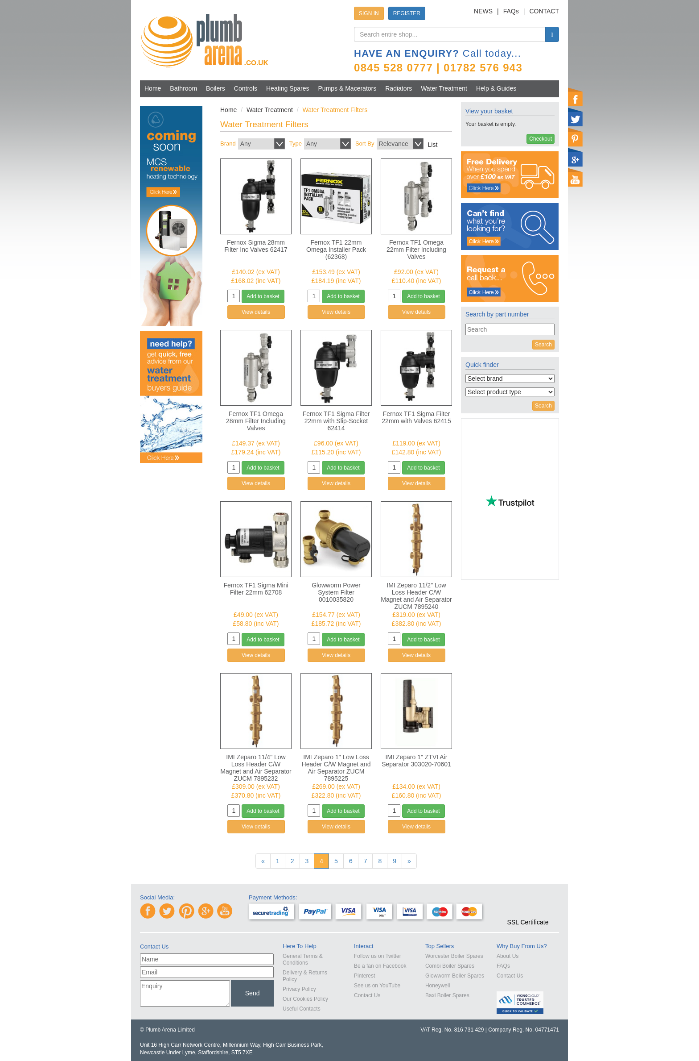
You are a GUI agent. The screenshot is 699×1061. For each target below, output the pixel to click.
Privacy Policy (299, 989)
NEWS (483, 11)
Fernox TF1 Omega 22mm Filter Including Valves (416, 249)
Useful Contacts (302, 1009)
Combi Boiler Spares (449, 966)
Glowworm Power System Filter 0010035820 (336, 592)
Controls (245, 88)
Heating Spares (287, 88)
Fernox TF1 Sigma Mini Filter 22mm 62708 (255, 589)
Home (152, 88)
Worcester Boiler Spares (454, 956)
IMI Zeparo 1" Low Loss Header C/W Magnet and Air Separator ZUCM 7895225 (336, 767)
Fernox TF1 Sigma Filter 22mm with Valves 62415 (416, 417)
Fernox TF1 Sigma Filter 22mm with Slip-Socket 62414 (336, 421)
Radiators (398, 88)
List (433, 144)
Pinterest (364, 976)
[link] (528, 906)
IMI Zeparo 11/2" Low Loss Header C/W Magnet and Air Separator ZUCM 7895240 (416, 596)
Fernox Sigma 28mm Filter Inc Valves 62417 (255, 246)
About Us (507, 956)
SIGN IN (369, 13)
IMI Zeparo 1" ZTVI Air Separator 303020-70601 (416, 760)
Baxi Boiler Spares (447, 995)
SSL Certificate (528, 922)
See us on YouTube (377, 985)
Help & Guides (496, 88)
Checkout (540, 139)
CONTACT (544, 11)
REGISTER (406, 13)
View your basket (489, 111)
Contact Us (367, 995)
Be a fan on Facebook (380, 966)
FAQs (511, 11)
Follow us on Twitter (377, 956)
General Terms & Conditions (303, 959)
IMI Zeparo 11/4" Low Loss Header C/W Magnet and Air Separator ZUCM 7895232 (256, 767)
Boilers (215, 88)
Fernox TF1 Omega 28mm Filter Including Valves (256, 421)
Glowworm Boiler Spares (454, 976)
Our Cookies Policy (305, 999)
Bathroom (183, 88)
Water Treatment (444, 88)
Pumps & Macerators (347, 88)
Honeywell (437, 985)
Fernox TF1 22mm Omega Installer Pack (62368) (336, 249)
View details (256, 312)
